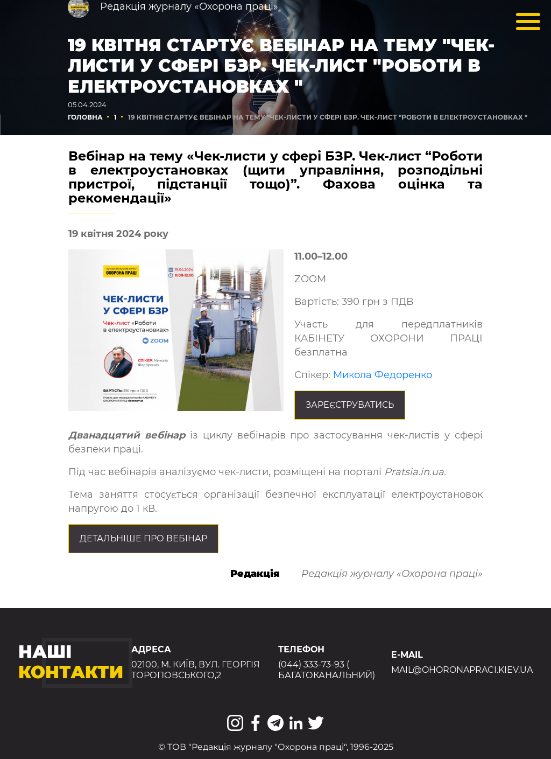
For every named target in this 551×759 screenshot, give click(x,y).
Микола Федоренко (382, 375)
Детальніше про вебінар (143, 538)
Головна (85, 117)
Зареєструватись (350, 405)
